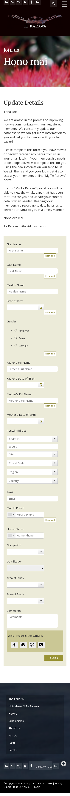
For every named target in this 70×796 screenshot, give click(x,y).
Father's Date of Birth (21, 378)
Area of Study (15, 578)
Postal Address (17, 430)
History (13, 713)
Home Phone (15, 529)
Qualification (14, 561)
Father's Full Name (18, 362)
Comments (14, 610)
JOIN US (6, 766)
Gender (11, 321)
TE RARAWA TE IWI (43, 766)
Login (37, 787)
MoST (28, 787)
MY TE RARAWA (25, 766)
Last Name (14, 264)
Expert (7, 787)
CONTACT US (12, 766)
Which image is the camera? (25, 635)
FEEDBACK (19, 766)
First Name (14, 244)
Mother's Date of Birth (21, 414)
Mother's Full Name (19, 394)
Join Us (13, 735)
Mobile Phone (15, 508)
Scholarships (16, 721)
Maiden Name (15, 285)
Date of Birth (15, 301)
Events (13, 750)
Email (10, 492)
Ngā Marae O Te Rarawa (24, 706)
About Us (14, 728)
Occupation (14, 545)
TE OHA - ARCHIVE (56, 766)
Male (22, 338)
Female (23, 346)
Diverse (24, 331)
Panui (12, 743)
